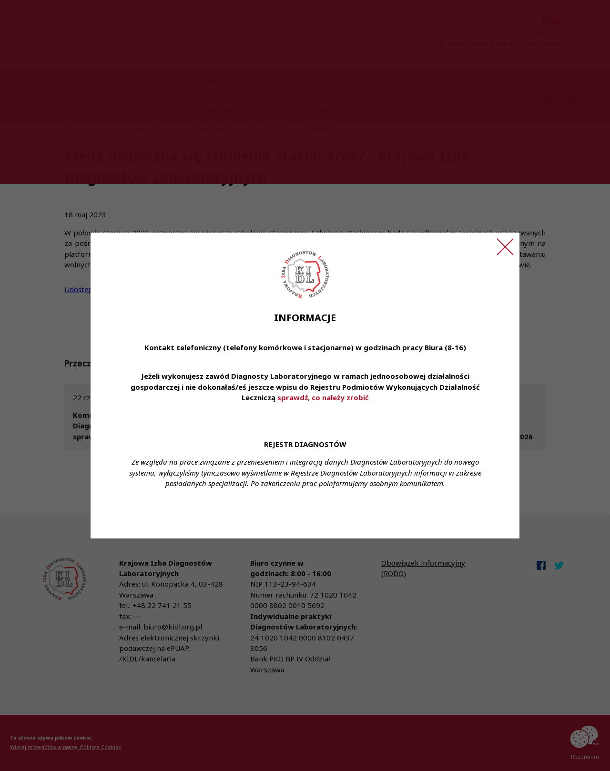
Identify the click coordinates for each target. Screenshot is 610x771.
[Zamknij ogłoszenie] (505, 247)
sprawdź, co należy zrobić (323, 397)
